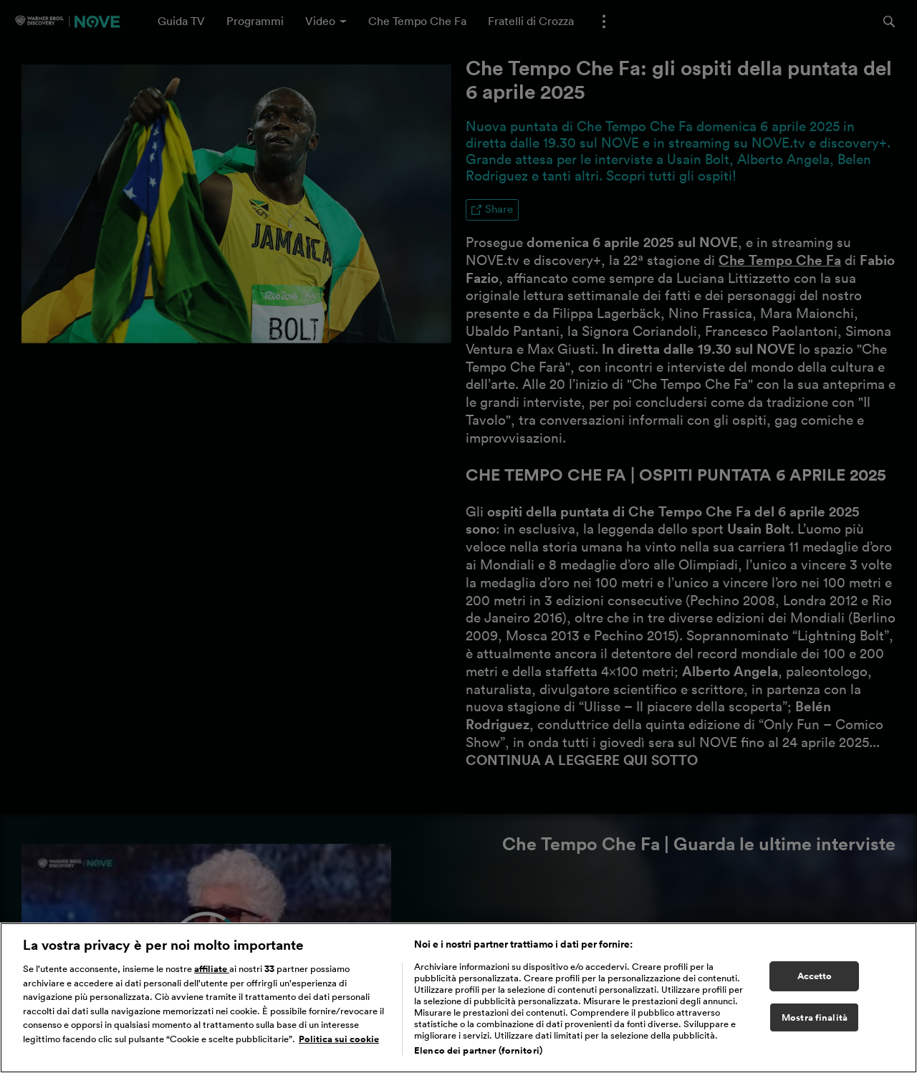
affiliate (211, 968)
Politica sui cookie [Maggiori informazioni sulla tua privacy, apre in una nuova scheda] (339, 1039)
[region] (458, 998)
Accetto (814, 976)
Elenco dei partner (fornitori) (478, 1050)
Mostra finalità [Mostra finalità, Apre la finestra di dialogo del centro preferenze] (815, 1017)
